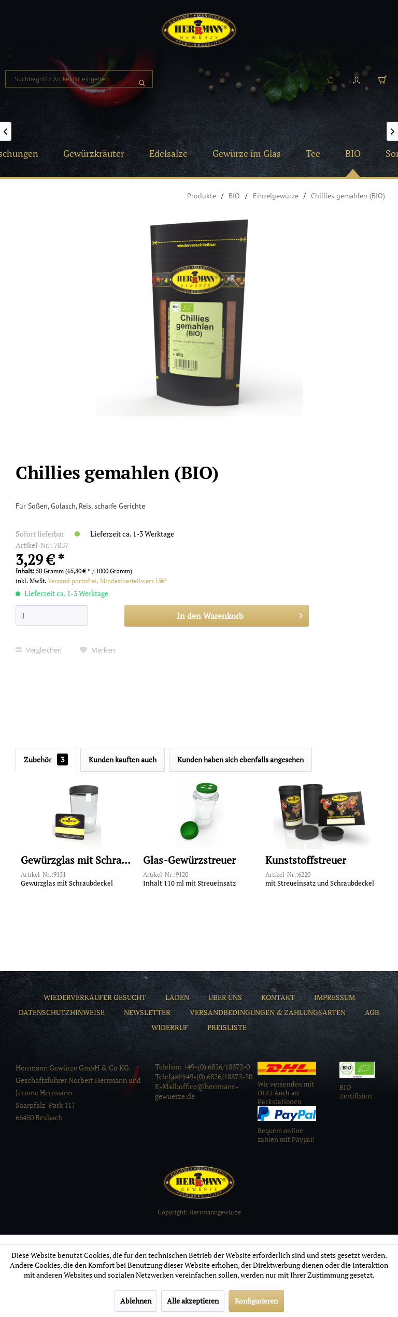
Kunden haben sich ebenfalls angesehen (240, 759)
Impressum (334, 997)
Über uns (225, 997)
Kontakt (278, 997)
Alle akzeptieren (193, 1301)
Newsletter (147, 1012)
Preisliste (227, 1027)
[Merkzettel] (330, 79)
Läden (177, 997)
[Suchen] (142, 79)
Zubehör (46, 759)
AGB (372, 1012)
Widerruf (169, 1027)
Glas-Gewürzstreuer (189, 860)
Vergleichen (39, 650)
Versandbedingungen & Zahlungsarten (268, 1012)
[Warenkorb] (382, 79)
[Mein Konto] (356, 79)
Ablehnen (135, 1301)
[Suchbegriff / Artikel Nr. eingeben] (79, 79)
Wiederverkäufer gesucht (95, 997)
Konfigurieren (256, 1301)
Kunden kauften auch (123, 759)
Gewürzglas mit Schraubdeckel (77, 860)
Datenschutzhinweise (62, 1012)
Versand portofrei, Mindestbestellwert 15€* (107, 581)
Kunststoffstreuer (305, 860)
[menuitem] (79, 79)
